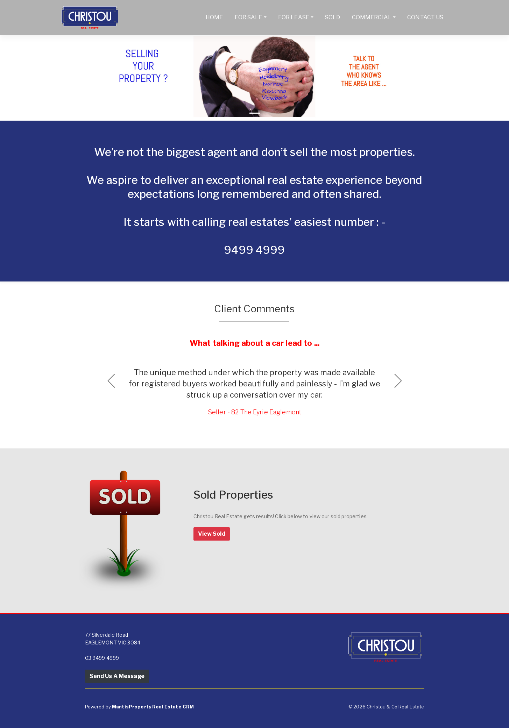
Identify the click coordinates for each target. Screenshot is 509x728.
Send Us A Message (117, 676)
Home (214, 17)
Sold (332, 17)
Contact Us (425, 17)
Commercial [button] (371, 17)
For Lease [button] (293, 17)
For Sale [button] (248, 17)
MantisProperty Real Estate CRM (153, 706)
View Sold (211, 533)
